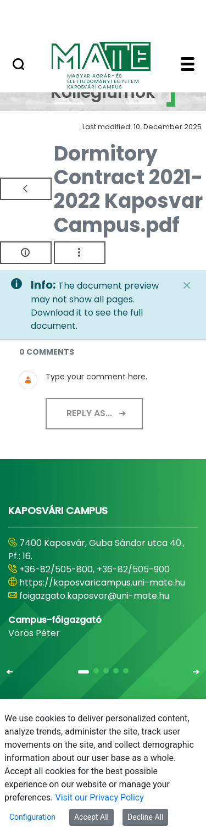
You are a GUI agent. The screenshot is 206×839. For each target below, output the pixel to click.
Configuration (32, 817)
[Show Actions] (79, 252)
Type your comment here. (96, 376)
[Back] (26, 189)
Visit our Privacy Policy (99, 797)
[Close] (187, 285)
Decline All (145, 817)
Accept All (91, 817)
